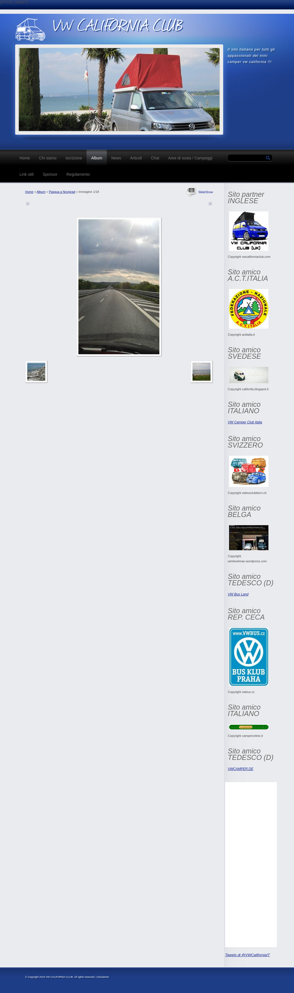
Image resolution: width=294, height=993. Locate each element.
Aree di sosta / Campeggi (190, 158)
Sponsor (50, 174)
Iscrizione (73, 158)
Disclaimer (103, 977)
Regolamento (78, 174)
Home (25, 158)
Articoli (136, 158)
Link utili (27, 174)
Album (96, 158)
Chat (155, 158)
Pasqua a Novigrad (62, 191)
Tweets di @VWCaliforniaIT (247, 955)
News (116, 158)
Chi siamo (47, 158)
